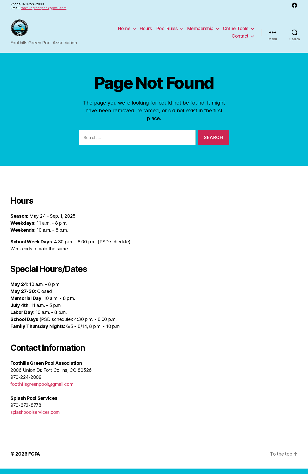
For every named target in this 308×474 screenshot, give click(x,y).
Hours (146, 31)
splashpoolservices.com (35, 417)
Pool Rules (167, 31)
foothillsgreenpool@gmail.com (43, 8)
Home (124, 31)
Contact (240, 39)
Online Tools (236, 31)
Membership (200, 31)
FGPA (34, 459)
